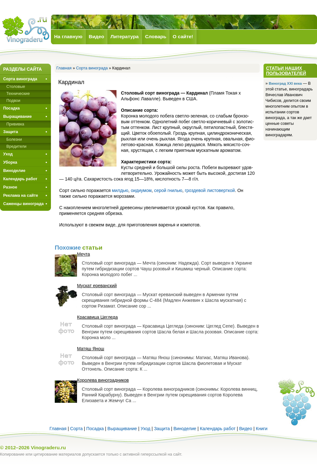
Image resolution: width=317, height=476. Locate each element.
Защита (10, 132)
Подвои (13, 100)
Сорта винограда (92, 68)
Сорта (76, 428)
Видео (245, 428)
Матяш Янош (90, 348)
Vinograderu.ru (48, 447)
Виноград (25, 29)
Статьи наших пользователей (286, 71)
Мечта (83, 254)
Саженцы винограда (23, 204)
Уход (8, 154)
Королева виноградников (103, 380)
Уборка (10, 162)
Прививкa (15, 124)
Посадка (11, 108)
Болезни (14, 139)
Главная (64, 68)
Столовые (15, 86)
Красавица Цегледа (97, 317)
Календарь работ (20, 179)
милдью (120, 190)
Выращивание (17, 116)
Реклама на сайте (20, 195)
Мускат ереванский (97, 285)
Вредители (16, 146)
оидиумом (141, 190)
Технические (18, 93)
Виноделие (14, 170)
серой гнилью (168, 190)
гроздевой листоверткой (210, 190)
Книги (262, 428)
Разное (10, 187)
